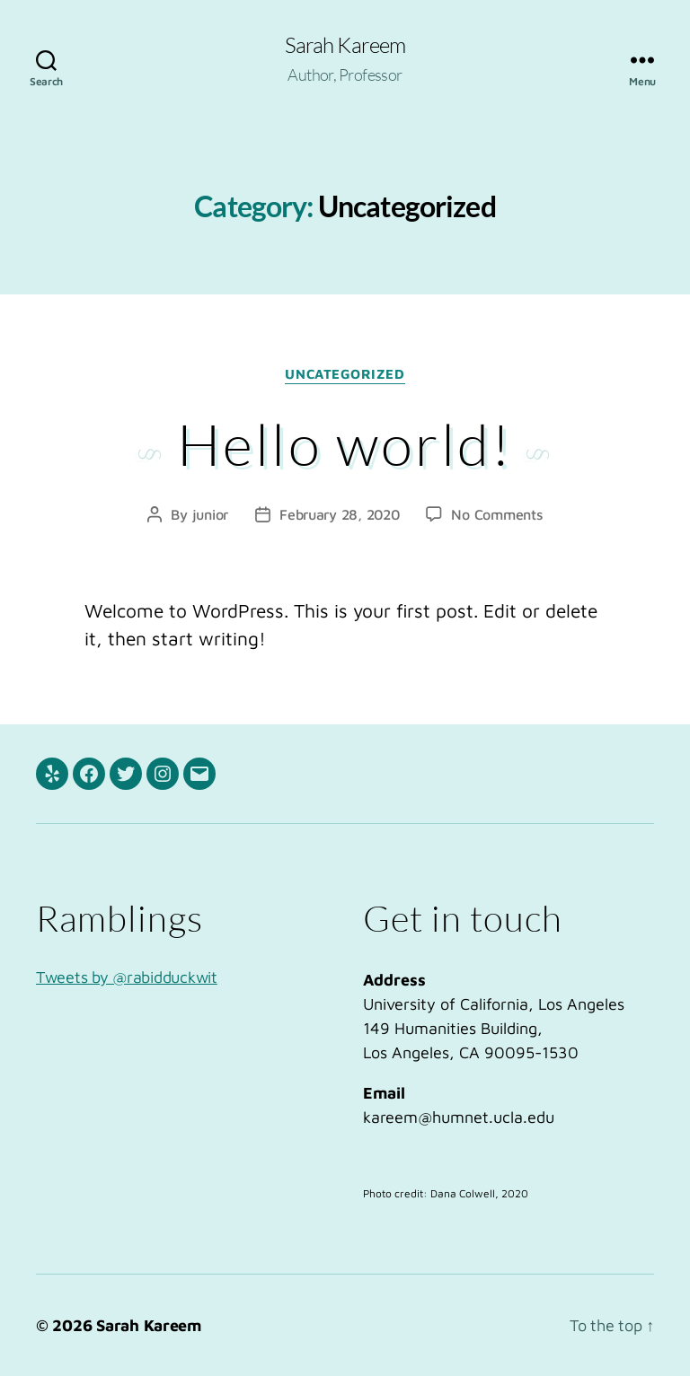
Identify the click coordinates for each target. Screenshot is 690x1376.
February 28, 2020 (339, 514)
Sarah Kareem (344, 45)
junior (210, 514)
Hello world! (345, 443)
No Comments (496, 514)
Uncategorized (344, 373)
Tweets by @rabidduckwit (126, 977)
